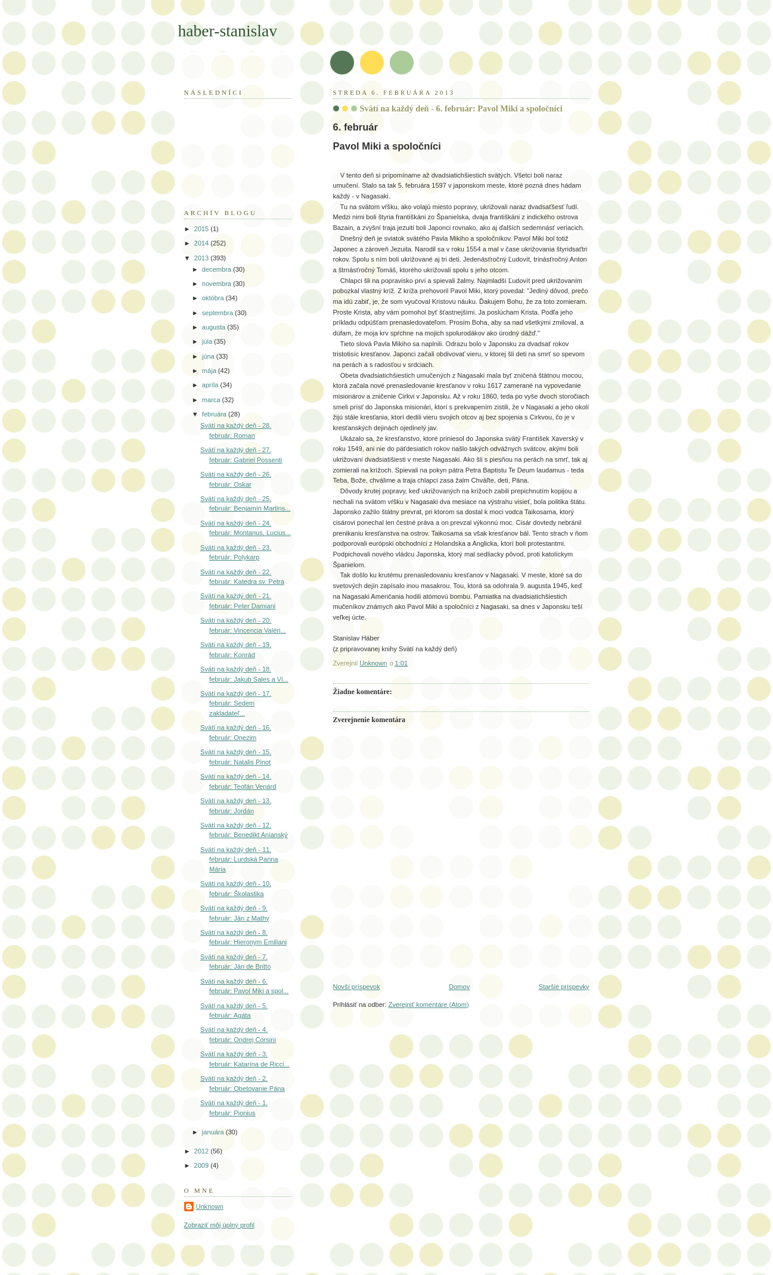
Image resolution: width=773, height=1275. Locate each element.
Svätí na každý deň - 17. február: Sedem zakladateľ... (235, 703)
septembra (218, 312)
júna (209, 356)
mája (210, 370)
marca (212, 399)
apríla (211, 384)
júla (208, 341)
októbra (214, 297)
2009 (202, 1165)
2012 (202, 1151)
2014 (202, 243)
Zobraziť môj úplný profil (219, 1225)
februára (215, 414)
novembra (217, 283)
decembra (217, 269)
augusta (214, 327)
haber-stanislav (228, 30)
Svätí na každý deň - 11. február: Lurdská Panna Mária (239, 859)
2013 (202, 258)
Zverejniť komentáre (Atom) (429, 1004)
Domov (459, 986)
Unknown (209, 1206)
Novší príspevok (356, 986)
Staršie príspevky (564, 986)
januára (214, 1132)
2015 (202, 228)
